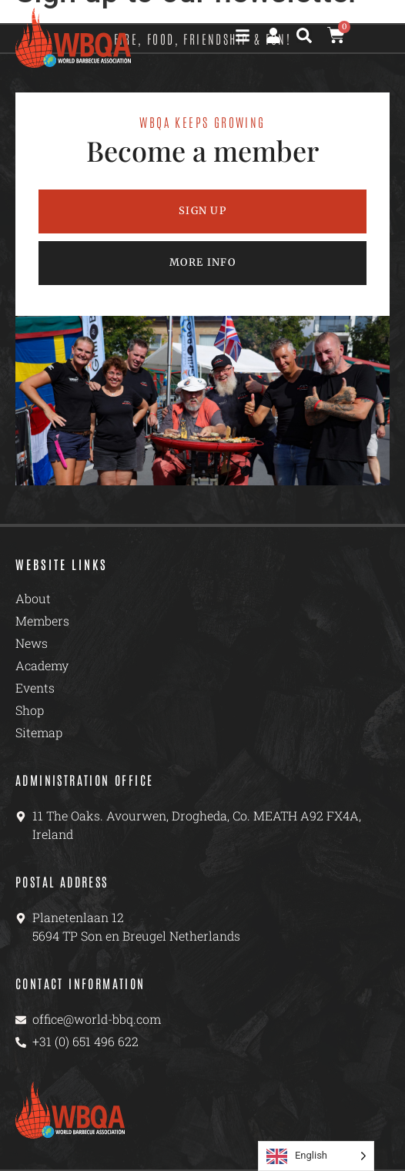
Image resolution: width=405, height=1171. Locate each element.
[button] (304, 35)
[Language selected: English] (316, 1156)
